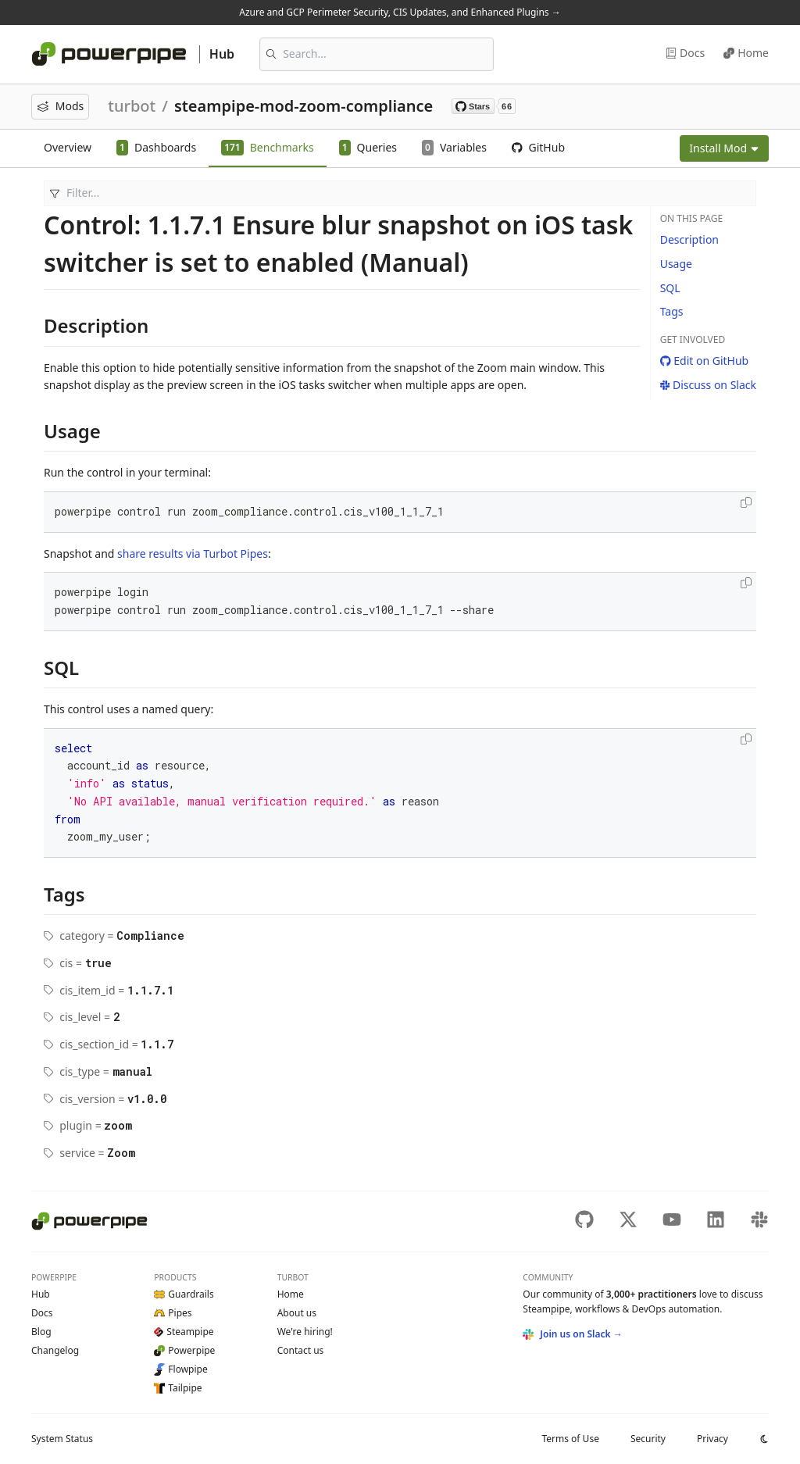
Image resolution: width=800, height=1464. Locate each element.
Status (62, 1438)
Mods (60, 105)
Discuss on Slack (708, 384)
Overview (67, 147)
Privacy (712, 1438)
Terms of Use (569, 1438)
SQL (670, 287)
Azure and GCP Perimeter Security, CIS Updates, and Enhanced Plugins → (399, 12)
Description (689, 239)
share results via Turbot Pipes (192, 553)
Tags (672, 311)
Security (648, 1438)
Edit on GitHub (704, 360)
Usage (676, 263)
